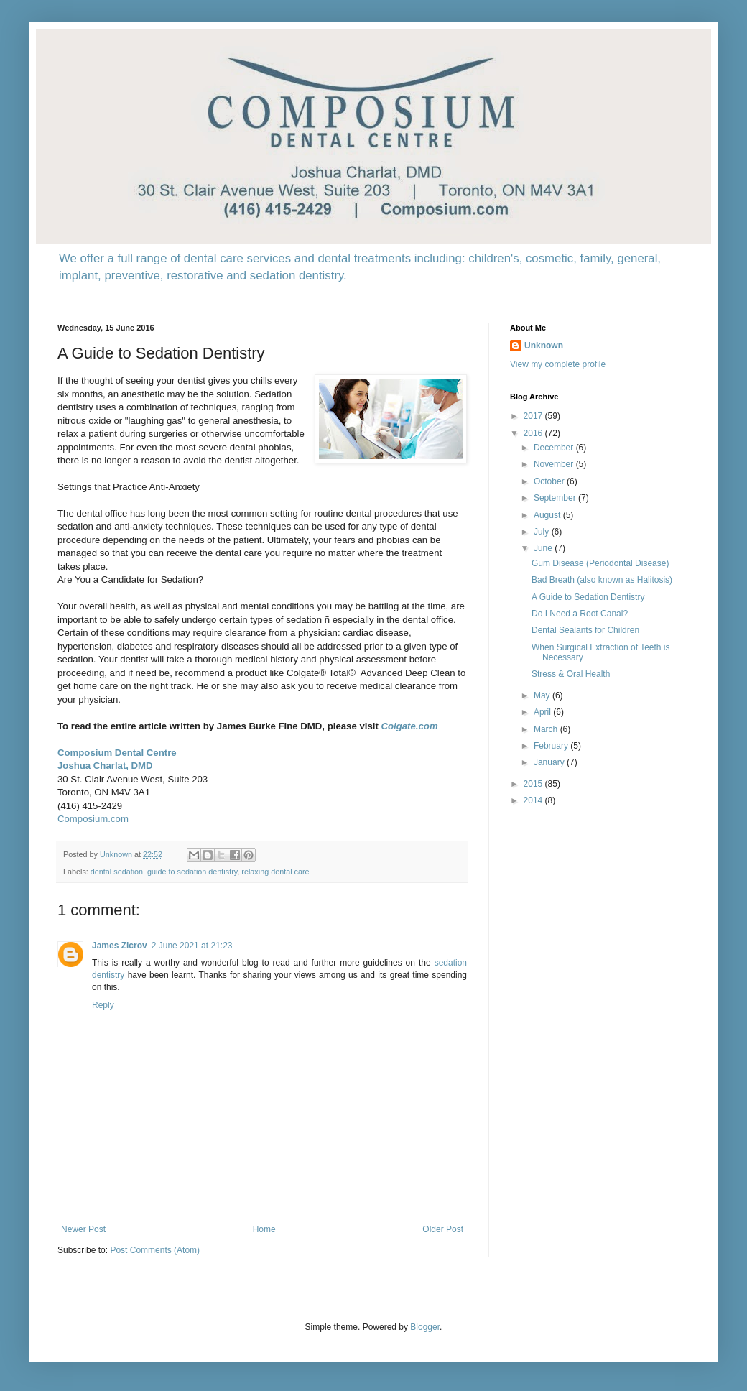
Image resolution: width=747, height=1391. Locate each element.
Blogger (425, 1327)
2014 (534, 800)
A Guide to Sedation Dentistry (588, 597)
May (543, 695)
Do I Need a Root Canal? (580, 614)
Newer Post (83, 1229)
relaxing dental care (275, 871)
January (550, 762)
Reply (103, 1005)
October (550, 481)
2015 (534, 784)
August (548, 515)
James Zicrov (119, 946)
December (555, 448)
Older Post (442, 1229)
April (543, 712)
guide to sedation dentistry (192, 871)
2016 (534, 433)
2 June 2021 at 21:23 (192, 946)
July (543, 532)
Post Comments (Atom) (155, 1250)
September (556, 498)
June (544, 548)
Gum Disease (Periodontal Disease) (600, 563)
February (552, 746)
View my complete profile (558, 364)
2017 (534, 416)
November (555, 464)
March (547, 729)
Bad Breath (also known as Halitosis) (602, 580)
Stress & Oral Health (571, 674)
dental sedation (117, 871)
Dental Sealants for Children (585, 630)
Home (264, 1229)
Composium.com (93, 818)
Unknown (543, 346)
